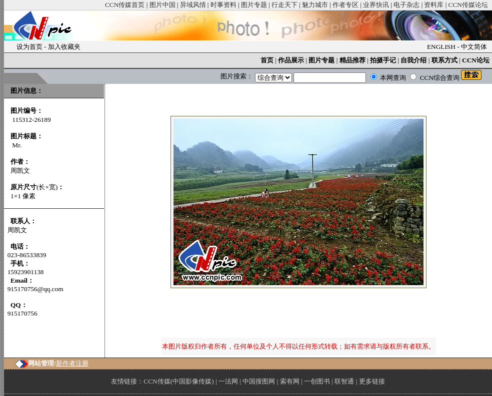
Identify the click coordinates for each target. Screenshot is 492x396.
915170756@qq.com (36, 289)
